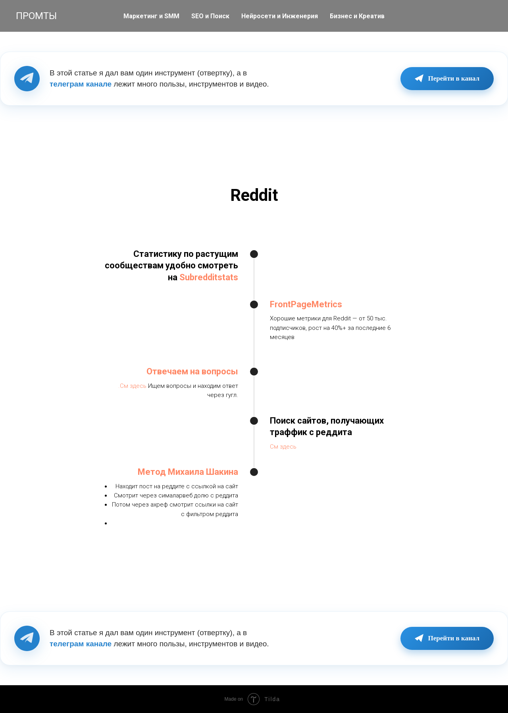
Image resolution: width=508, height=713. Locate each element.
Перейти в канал (447, 78)
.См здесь (132, 385)
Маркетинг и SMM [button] (151, 16)
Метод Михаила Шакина (188, 472)
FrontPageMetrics (306, 304)
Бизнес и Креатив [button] (357, 16)
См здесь (283, 446)
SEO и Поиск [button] (210, 16)
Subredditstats (208, 277)
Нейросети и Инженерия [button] (279, 16)
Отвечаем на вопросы (192, 371)
